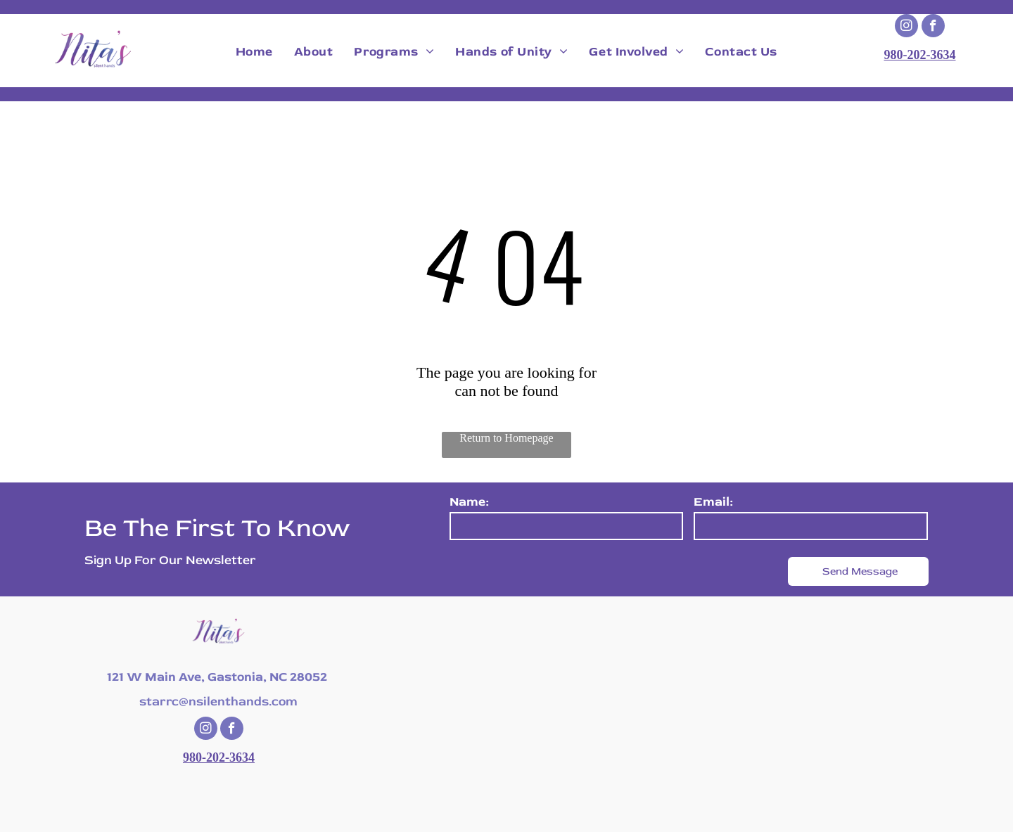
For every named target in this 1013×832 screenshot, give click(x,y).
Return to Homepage (506, 438)
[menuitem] (254, 52)
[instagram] (906, 27)
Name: (469, 502)
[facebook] (933, 27)
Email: (713, 502)
